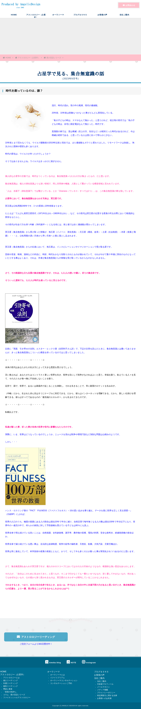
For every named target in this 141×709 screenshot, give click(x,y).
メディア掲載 (102, 690)
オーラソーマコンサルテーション (63, 680)
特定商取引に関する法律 (107, 695)
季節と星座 (7, 689)
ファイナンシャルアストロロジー (16, 697)
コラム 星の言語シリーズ (14, 695)
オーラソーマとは (57, 675)
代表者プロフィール (105, 684)
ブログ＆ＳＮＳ (80, 15)
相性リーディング (10, 686)
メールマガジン (103, 687)
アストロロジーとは (11, 678)
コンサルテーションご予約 (61, 683)
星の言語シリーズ (52, 58)
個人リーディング (10, 680)
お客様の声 (102, 15)
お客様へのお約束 (104, 698)
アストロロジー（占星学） (36, 16)
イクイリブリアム (57, 678)
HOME (14, 15)
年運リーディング (10, 683)
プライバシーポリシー (106, 693)
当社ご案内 (124, 15)
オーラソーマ (58, 15)
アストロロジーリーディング (36, 638)
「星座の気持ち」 (10, 692)
